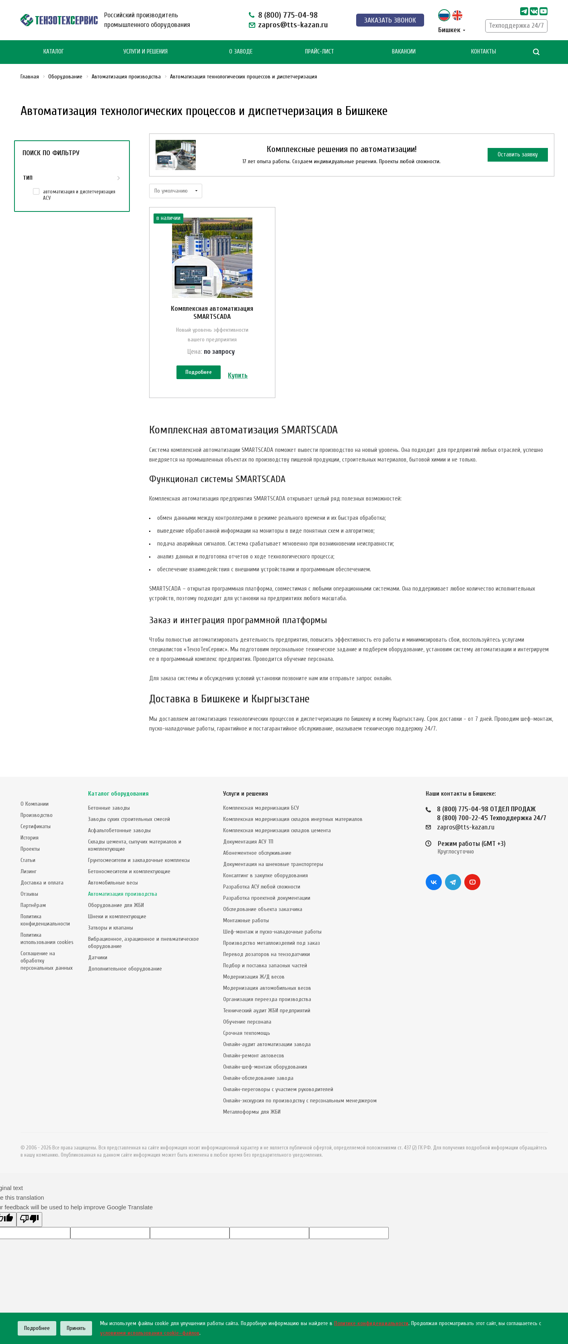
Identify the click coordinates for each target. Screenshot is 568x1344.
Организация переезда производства (267, 999)
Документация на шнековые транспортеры (273, 864)
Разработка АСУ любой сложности (261, 886)
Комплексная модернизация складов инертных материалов (293, 819)
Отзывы (29, 894)
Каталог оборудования (118, 793)
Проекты (30, 848)
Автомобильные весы (113, 882)
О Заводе (240, 51)
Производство (37, 815)
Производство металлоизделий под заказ (271, 943)
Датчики (97, 957)
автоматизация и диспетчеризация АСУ (79, 195)
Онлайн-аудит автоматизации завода (267, 1044)
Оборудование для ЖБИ (116, 905)
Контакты (483, 51)
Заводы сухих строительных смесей (129, 819)
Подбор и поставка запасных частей (265, 965)
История (30, 837)
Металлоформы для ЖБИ (252, 1111)
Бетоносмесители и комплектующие (129, 871)
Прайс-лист (319, 51)
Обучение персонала (247, 1021)
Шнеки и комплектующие (117, 916)
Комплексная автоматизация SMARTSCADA (212, 312)
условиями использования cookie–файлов (149, 1333)
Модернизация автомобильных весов (267, 988)
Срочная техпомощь (246, 1033)
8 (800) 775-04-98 (288, 15)
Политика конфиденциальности (45, 920)
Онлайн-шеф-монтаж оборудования (265, 1066)
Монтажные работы (246, 920)
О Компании (35, 803)
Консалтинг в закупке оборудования (265, 875)
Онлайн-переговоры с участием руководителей (278, 1089)
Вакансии (404, 51)
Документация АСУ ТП (248, 841)
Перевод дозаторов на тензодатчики (266, 954)
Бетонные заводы (109, 807)
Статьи (28, 860)
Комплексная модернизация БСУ (261, 807)
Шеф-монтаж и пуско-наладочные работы (272, 931)
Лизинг (29, 871)
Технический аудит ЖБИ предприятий (266, 1010)
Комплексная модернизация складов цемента (277, 830)
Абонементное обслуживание (257, 852)
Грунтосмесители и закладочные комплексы (139, 860)
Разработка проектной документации (266, 898)
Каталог (53, 51)
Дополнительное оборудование (125, 968)
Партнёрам (33, 905)
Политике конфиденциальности (371, 1323)
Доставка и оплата (42, 882)
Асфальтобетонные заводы (119, 830)
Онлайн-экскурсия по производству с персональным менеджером (300, 1100)
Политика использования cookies (47, 939)
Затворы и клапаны (110, 927)
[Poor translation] (29, 1219)
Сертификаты (36, 826)
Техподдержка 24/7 (516, 25)
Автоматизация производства (122, 894)
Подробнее (198, 372)
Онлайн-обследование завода (258, 1078)
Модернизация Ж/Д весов (254, 976)
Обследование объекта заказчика (262, 909)
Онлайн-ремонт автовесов (253, 1055)
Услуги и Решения (145, 51)
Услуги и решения (245, 793)
